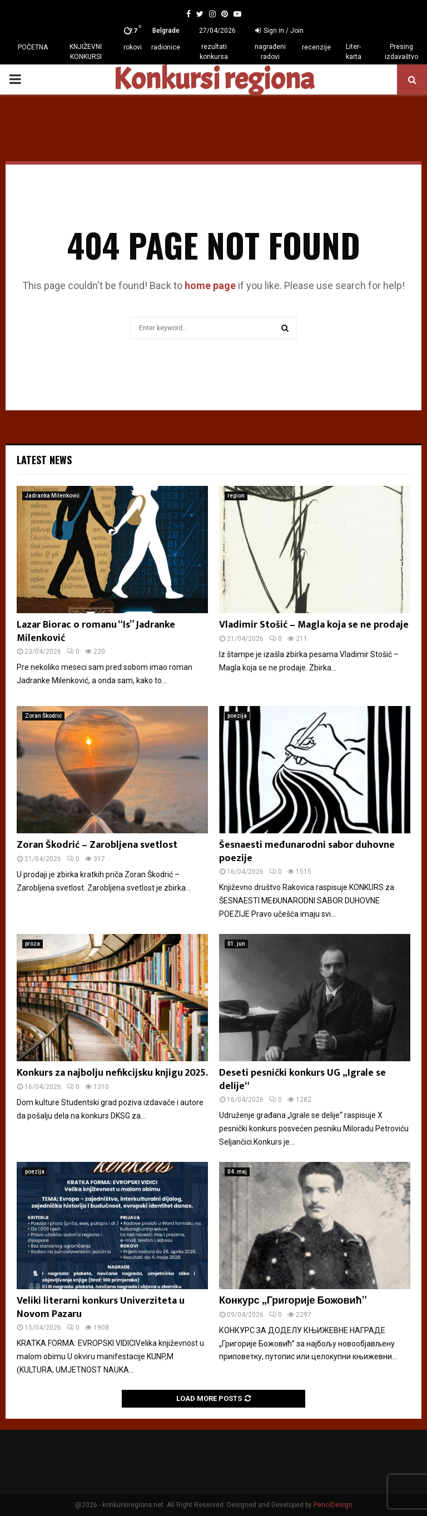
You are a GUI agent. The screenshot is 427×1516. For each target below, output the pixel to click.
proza (32, 944)
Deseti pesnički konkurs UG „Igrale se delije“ (302, 1079)
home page (210, 285)
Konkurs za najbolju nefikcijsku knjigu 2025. (112, 1073)
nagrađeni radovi (270, 52)
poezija (237, 716)
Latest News (44, 460)
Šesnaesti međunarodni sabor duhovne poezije (307, 851)
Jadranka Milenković (52, 496)
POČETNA (33, 47)
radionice (165, 47)
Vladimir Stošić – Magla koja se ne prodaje (314, 625)
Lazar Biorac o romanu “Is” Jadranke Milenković (96, 631)
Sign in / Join (279, 30)
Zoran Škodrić (43, 716)
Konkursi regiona (213, 79)
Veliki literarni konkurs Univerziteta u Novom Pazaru (101, 1307)
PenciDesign (333, 1505)
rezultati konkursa (214, 52)
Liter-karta (353, 52)
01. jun (236, 944)
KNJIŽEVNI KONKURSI (85, 52)
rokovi (132, 47)
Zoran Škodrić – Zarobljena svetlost (97, 845)
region (236, 496)
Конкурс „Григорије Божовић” (293, 1301)
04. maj (237, 1172)
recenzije (316, 47)
